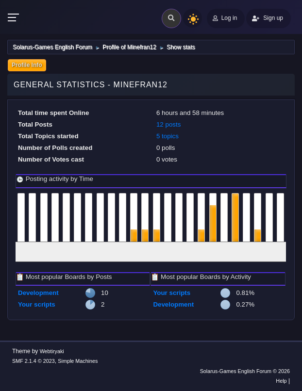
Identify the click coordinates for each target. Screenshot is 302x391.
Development (38, 292)
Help (281, 381)
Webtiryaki (52, 351)
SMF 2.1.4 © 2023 (33, 361)
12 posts (168, 124)
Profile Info (27, 65)
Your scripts (36, 304)
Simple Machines (78, 361)
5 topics (167, 136)
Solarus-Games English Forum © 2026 (245, 371)
